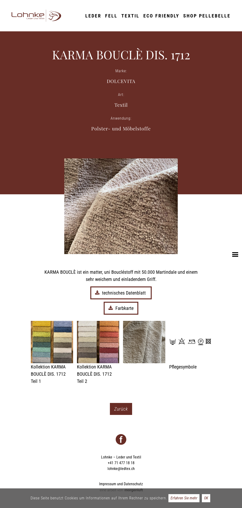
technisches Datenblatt (121, 293)
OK (206, 498)
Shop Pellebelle (207, 16)
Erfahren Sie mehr (184, 498)
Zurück (121, 409)
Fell (111, 16)
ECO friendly (161, 16)
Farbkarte (121, 308)
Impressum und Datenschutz (121, 484)
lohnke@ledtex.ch (121, 468)
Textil (130, 16)
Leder (93, 16)
